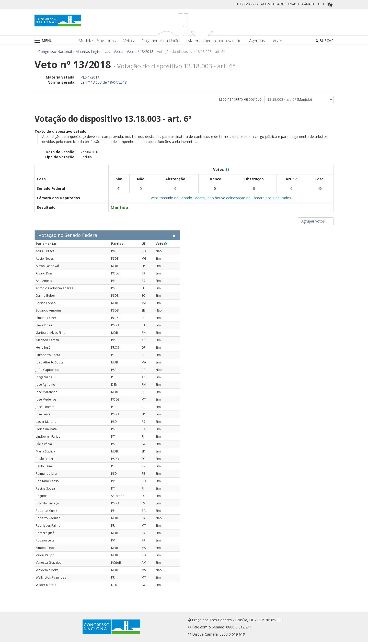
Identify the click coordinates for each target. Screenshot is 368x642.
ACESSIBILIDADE (272, 4)
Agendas (257, 40)
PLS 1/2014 (89, 77)
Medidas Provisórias (97, 40)
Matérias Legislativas (92, 51)
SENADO (293, 4)
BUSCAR (325, 40)
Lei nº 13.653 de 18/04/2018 (103, 82)
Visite (277, 40)
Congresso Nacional (55, 51)
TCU (321, 4)
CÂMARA (308, 4)
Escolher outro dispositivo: (240, 99)
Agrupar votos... (315, 221)
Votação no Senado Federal (68, 235)
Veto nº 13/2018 (140, 51)
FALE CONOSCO (246, 4)
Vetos (128, 40)
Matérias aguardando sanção (214, 40)
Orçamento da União (161, 40)
